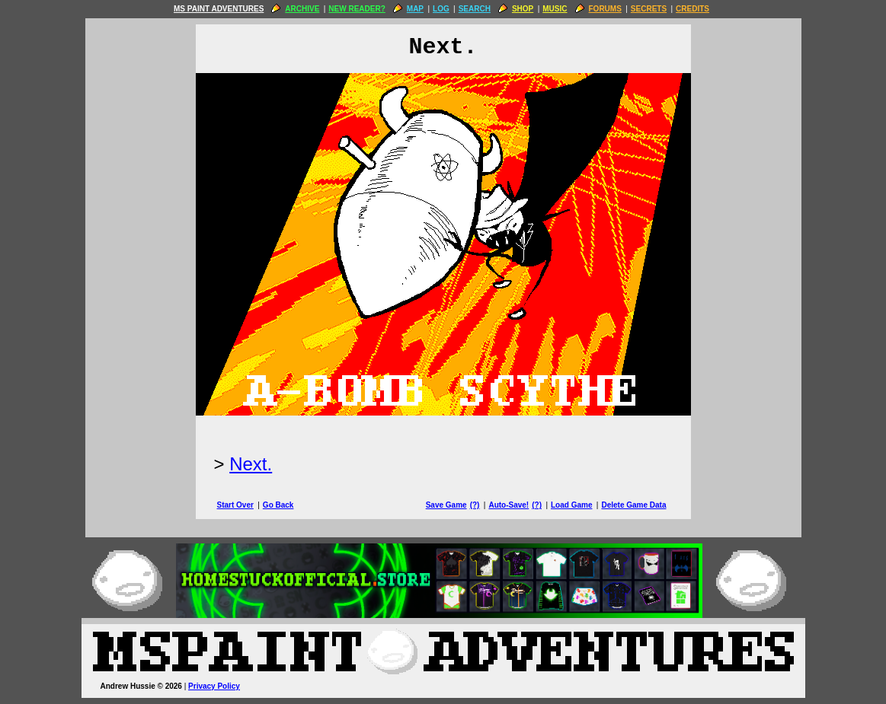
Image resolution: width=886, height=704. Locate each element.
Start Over (235, 505)
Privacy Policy (214, 686)
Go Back (278, 505)
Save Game (446, 505)
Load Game (571, 505)
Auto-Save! (508, 505)
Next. (250, 464)
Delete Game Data (633, 505)
